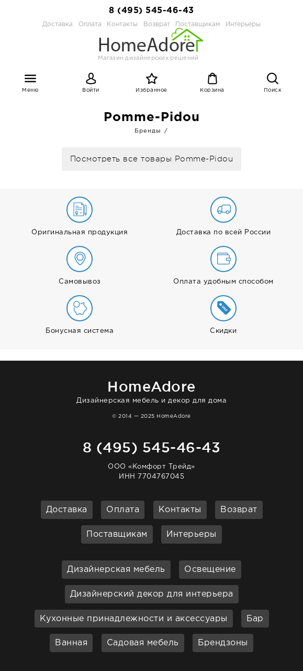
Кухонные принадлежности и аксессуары (134, 619)
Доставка (57, 24)
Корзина (212, 90)
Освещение (210, 569)
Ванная (71, 643)
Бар (255, 619)
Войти (90, 90)
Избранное (151, 90)
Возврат (238, 510)
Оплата (90, 24)
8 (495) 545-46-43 (151, 11)
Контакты (180, 510)
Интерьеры (243, 24)
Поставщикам (117, 534)
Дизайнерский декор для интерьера (151, 594)
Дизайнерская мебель (116, 569)
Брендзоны (223, 643)
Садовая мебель (143, 643)
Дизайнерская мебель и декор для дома (151, 390)
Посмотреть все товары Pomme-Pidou (151, 159)
